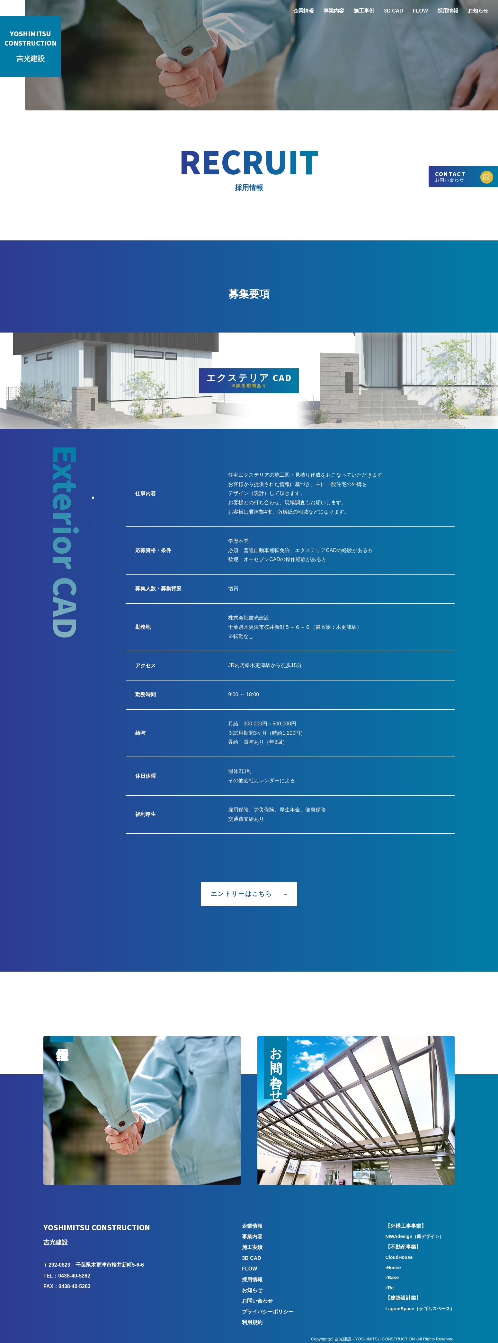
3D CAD (393, 10)
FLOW (420, 10)
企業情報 (303, 10)
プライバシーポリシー (267, 1311)
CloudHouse (399, 1257)
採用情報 (448, 10)
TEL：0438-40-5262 (66, 1275)
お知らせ (478, 10)
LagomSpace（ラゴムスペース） (420, 1308)
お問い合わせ (257, 1301)
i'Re (389, 1287)
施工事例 (364, 10)
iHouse (393, 1267)
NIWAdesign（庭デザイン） (414, 1236)
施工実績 (252, 1247)
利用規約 (252, 1322)
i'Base (392, 1277)
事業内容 (334, 10)
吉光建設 (30, 46)
